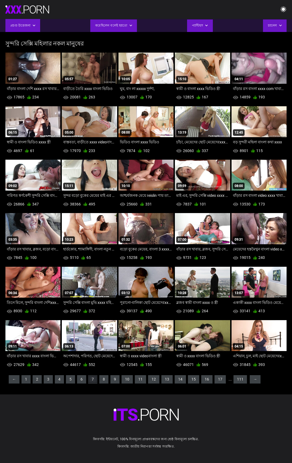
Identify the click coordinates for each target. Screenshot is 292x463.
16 (207, 379)
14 (180, 379)
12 (154, 379)
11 (140, 379)
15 (193, 379)
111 (240, 379)
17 (220, 379)
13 (167, 379)
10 (127, 379)
